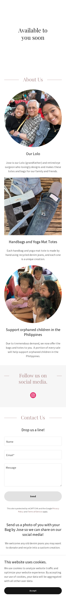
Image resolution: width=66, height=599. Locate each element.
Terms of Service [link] (35, 511)
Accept (33, 590)
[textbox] (33, 441)
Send (33, 496)
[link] (33, 396)
